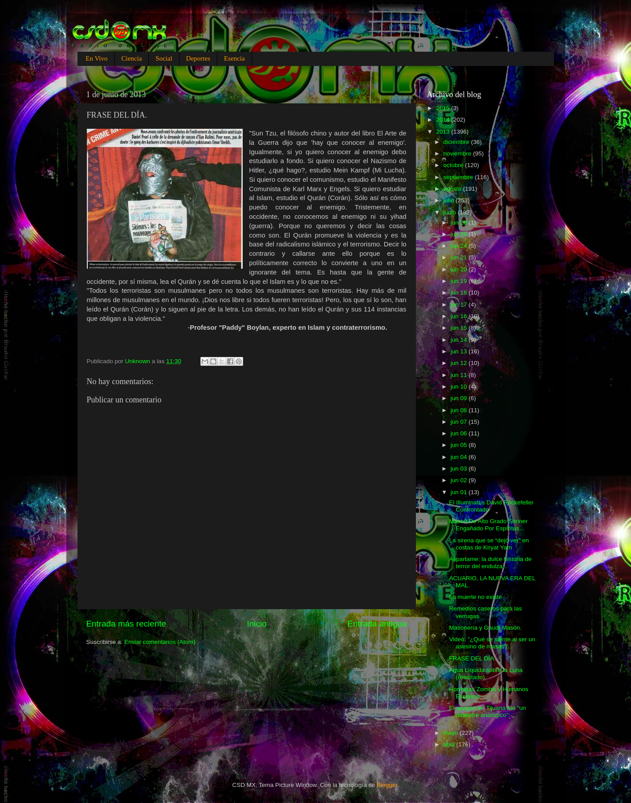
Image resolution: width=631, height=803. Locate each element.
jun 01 (460, 492)
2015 (443, 108)
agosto (453, 188)
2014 (443, 119)
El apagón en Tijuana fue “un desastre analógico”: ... (487, 711)
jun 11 (460, 375)
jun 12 (460, 363)
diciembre (457, 142)
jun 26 (460, 234)
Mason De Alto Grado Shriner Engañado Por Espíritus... (488, 525)
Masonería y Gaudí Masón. (485, 627)
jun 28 (460, 222)
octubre (454, 165)
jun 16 (460, 316)
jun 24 (460, 245)
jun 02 (460, 480)
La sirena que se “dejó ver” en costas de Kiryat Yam (489, 544)
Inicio (257, 623)
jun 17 (460, 304)
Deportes (198, 58)
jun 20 (460, 269)
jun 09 (460, 398)
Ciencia (132, 58)
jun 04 (460, 457)
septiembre (459, 177)
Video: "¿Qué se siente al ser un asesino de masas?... (492, 643)
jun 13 (460, 351)
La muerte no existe (475, 597)
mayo (452, 732)
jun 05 (460, 445)
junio (451, 212)
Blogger (387, 785)
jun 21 (460, 257)
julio (450, 200)
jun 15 (460, 327)
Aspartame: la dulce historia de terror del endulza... (490, 562)
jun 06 (460, 433)
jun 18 (460, 292)
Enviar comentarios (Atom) (159, 642)
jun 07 (460, 421)
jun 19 (460, 281)
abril (450, 744)
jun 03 (460, 468)
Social (163, 58)
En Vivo (96, 58)
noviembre (458, 153)
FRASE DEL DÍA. (472, 658)
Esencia (234, 58)
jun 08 (460, 410)
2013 (443, 131)
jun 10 (460, 386)
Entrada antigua (377, 623)
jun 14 (460, 339)
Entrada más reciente (126, 623)
